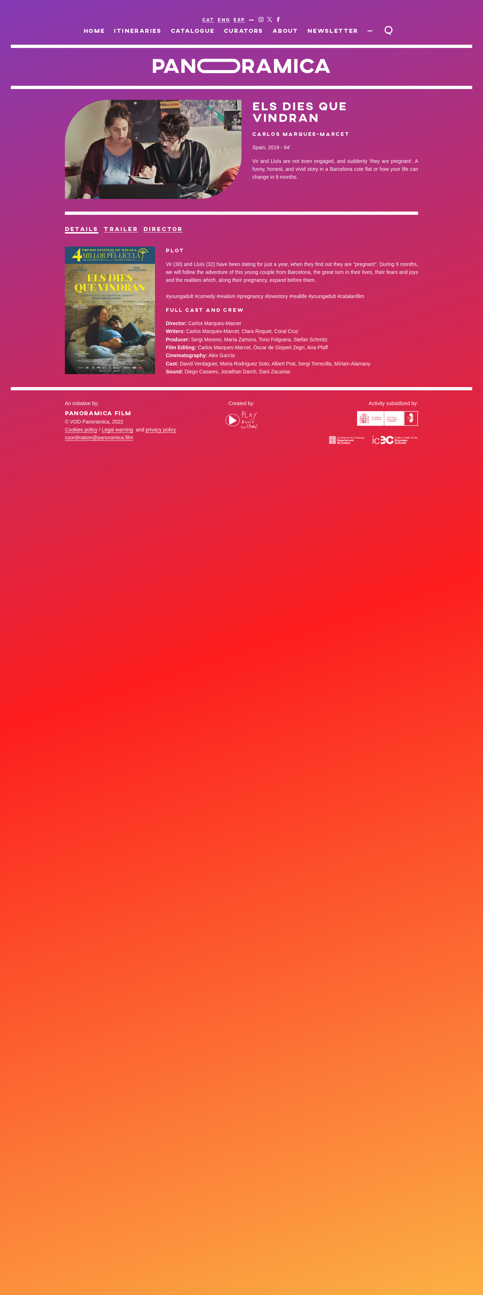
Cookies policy (81, 441)
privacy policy (161, 441)
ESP (239, 19)
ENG (224, 19)
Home (125, 30)
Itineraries (161, 30)
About (285, 30)
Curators (251, 30)
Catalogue (208, 30)
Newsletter (325, 30)
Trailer (165, 233)
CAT (208, 19)
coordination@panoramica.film (99, 450)
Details (96, 233)
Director (240, 233)
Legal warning (117, 441)
